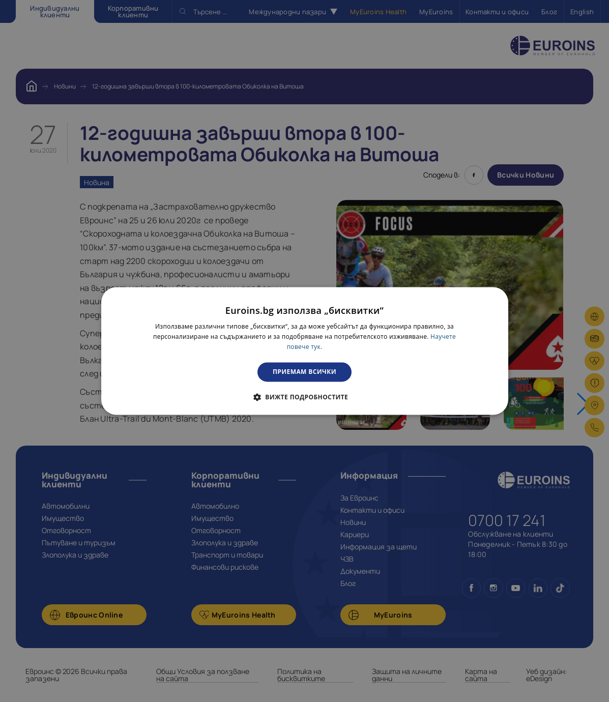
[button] (304, 397)
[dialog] (304, 351)
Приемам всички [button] (304, 371)
